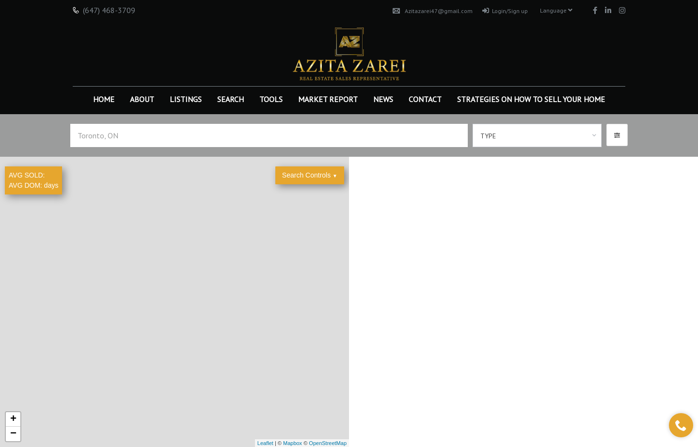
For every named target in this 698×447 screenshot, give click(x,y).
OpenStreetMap (328, 443)
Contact (425, 99)
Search (230, 99)
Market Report (328, 99)
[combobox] (537, 135)
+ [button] (13, 419)
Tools (271, 99)
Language (556, 10)
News (383, 99)
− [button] (13, 434)
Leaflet (265, 443)
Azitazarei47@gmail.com (433, 11)
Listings (186, 99)
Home (103, 99)
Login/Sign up (505, 11)
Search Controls (309, 175)
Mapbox (292, 443)
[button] (617, 135)
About (142, 99)
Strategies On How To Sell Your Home (531, 99)
